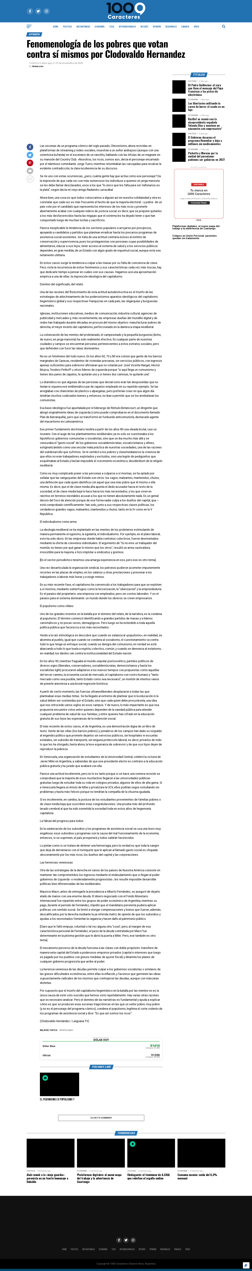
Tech (111, 26)
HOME (55, 26)
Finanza (185, 26)
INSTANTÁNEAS (83, 26)
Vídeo (196, 26)
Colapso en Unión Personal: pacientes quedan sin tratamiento (194, 237)
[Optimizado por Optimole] (246, 1265)
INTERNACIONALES (127, 26)
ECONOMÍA (99, 26)
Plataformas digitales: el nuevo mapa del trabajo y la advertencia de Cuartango (196, 227)
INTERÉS (144, 26)
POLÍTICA (67, 26)
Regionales (171, 26)
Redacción (38, 66)
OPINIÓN (157, 26)
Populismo (67, 1030)
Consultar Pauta (198, 203)
